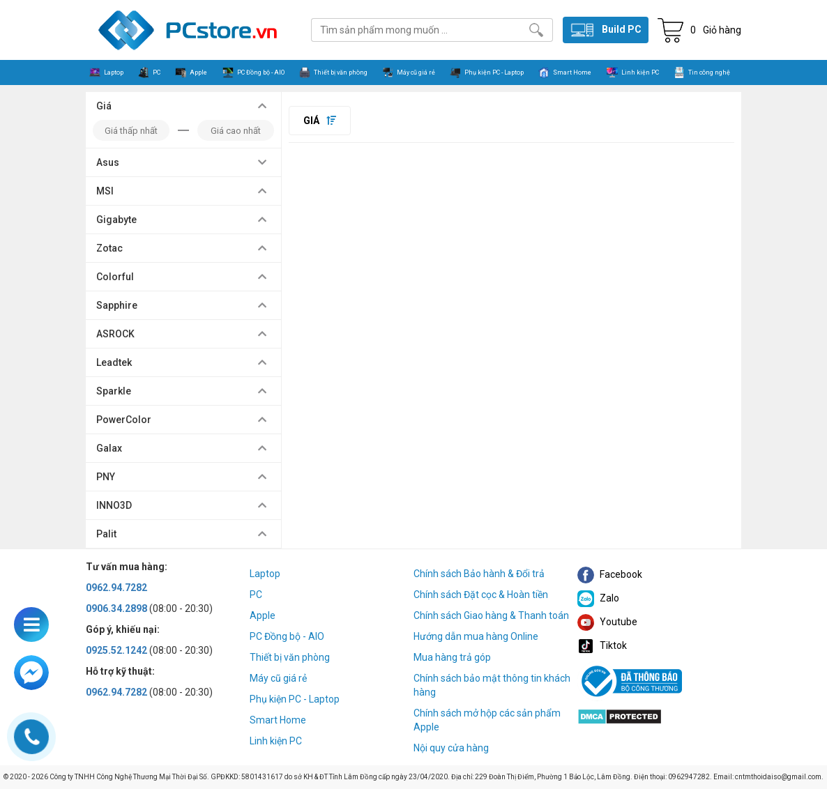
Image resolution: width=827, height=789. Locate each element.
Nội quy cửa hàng (451, 747)
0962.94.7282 (116, 587)
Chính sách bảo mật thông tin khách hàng (492, 685)
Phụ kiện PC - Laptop (295, 699)
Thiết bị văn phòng (290, 657)
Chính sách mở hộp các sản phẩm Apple (487, 720)
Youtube (607, 621)
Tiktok (602, 645)
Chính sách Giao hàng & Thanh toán (491, 615)
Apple (262, 615)
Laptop (265, 573)
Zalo (598, 598)
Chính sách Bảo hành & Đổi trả (479, 573)
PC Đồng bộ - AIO (287, 636)
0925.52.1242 (116, 650)
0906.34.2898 (116, 608)
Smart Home (278, 720)
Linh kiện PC (276, 740)
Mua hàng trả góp (452, 657)
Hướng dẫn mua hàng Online (476, 636)
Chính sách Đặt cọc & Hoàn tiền (481, 594)
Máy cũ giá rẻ (278, 678)
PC (256, 594)
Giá (319, 120)
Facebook (609, 574)
